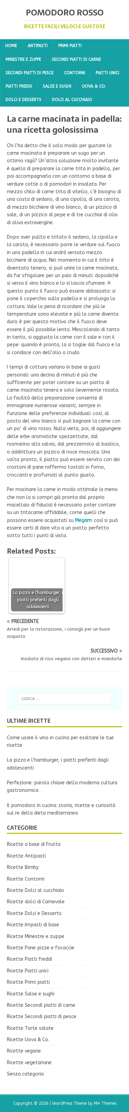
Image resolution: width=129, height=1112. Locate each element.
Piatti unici (107, 72)
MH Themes (105, 1103)
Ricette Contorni (25, 879)
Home (11, 45)
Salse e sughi (57, 86)
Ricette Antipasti (26, 856)
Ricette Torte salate (30, 1028)
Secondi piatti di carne (76, 59)
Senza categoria (25, 1074)
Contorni (74, 72)
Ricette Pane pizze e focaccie (40, 948)
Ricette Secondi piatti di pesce (41, 1017)
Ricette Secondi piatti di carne (41, 1005)
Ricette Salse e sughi (30, 994)
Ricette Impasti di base (33, 925)
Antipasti (37, 45)
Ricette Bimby (23, 867)
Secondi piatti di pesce (29, 72)
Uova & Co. (94, 86)
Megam (83, 520)
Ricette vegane (24, 1051)
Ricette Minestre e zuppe (35, 936)
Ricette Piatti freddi (29, 959)
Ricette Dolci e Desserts (34, 913)
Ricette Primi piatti (28, 982)
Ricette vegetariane (29, 1063)
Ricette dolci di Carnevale (36, 902)
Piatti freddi (19, 86)
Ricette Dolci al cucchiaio (35, 890)
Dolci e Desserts (23, 99)
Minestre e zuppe (23, 59)
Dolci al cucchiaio (72, 99)
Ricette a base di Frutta (34, 844)
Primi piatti (70, 45)
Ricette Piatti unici (28, 971)
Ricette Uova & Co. (28, 1040)
